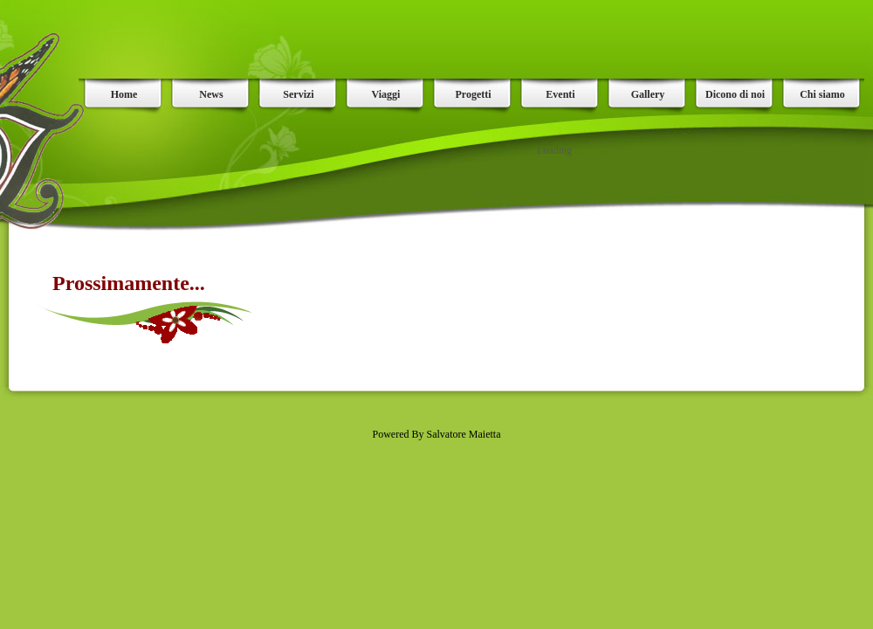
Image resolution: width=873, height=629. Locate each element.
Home (124, 94)
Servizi (298, 94)
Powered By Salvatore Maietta (437, 434)
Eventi (560, 94)
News (211, 94)
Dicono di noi (735, 94)
